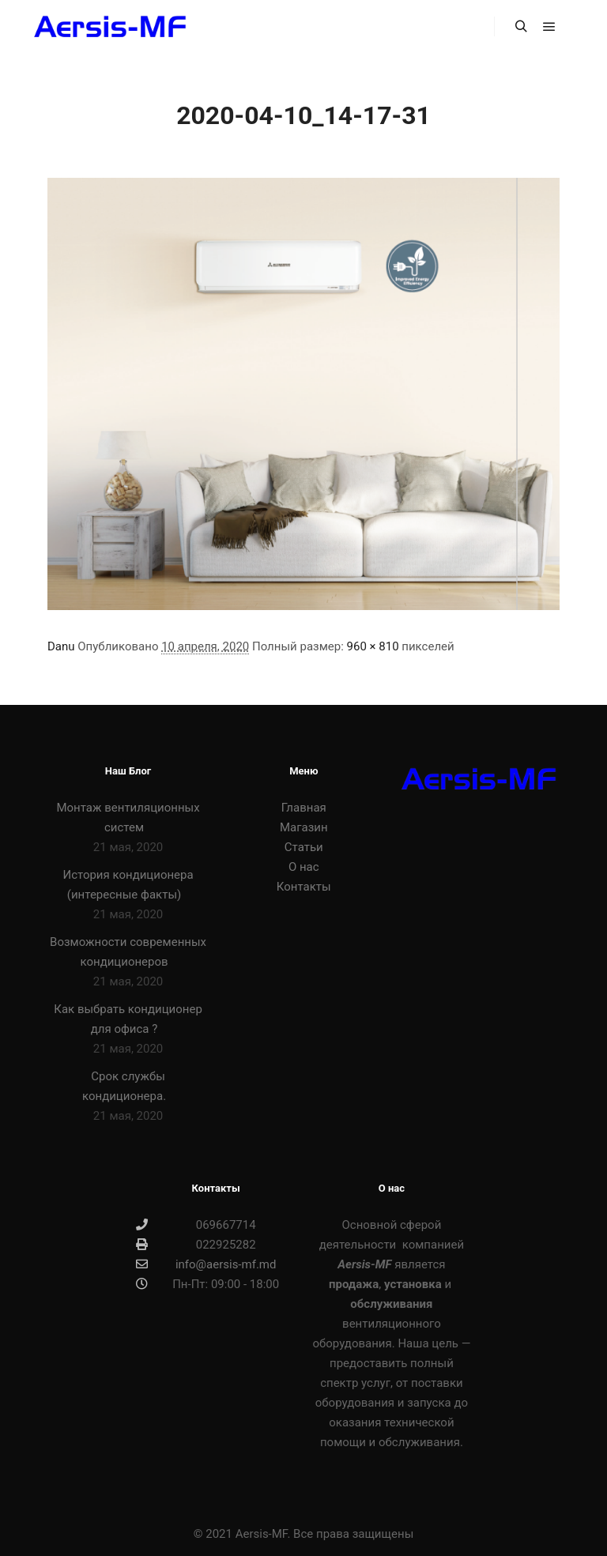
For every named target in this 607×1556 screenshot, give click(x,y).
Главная (303, 808)
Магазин (304, 827)
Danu (61, 646)
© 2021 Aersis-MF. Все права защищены (304, 1534)
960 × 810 (373, 646)
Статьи (304, 847)
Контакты (304, 887)
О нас (303, 867)
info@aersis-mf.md (206, 1264)
